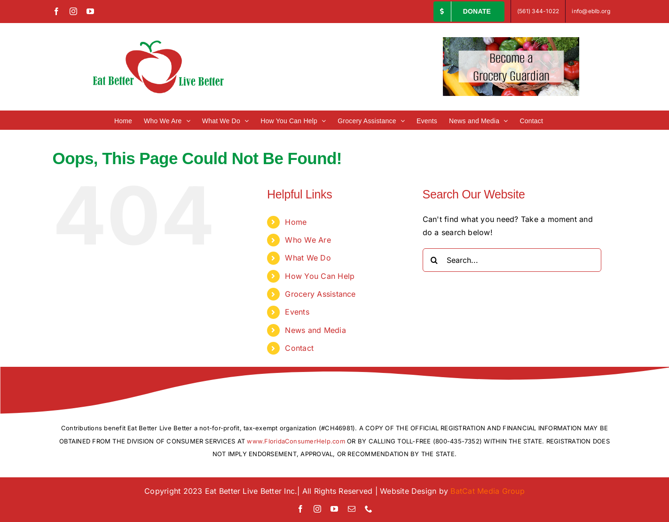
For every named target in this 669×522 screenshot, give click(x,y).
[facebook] (300, 509)
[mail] (351, 509)
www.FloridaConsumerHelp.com (296, 441)
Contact (299, 348)
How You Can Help (319, 276)
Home (296, 222)
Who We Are (308, 240)
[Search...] (512, 260)
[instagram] (317, 509)
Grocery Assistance (320, 294)
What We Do (308, 257)
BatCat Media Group (487, 491)
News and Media (315, 330)
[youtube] (334, 509)
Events (297, 311)
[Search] (434, 260)
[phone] (368, 509)
